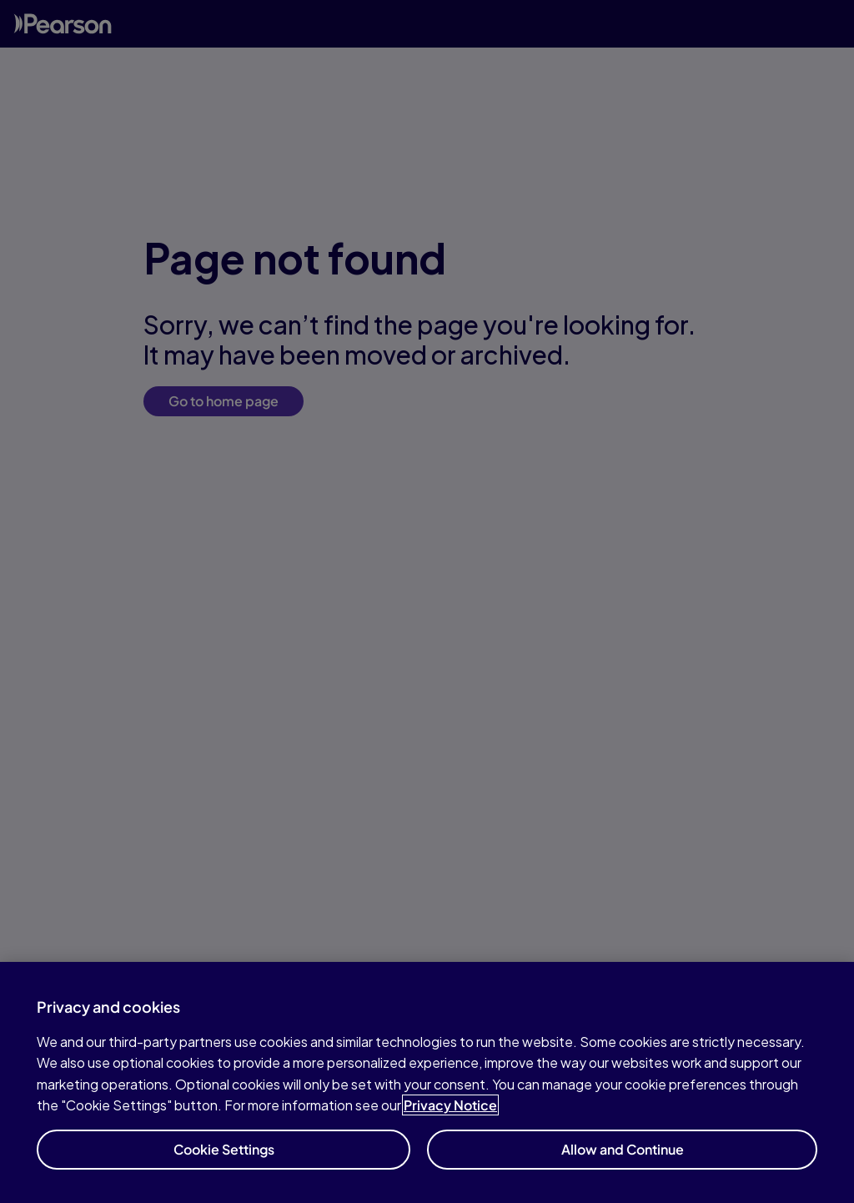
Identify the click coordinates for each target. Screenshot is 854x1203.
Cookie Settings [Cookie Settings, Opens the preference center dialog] (223, 1149)
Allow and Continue (622, 1149)
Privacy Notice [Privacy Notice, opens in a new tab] (450, 1105)
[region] (427, 1082)
